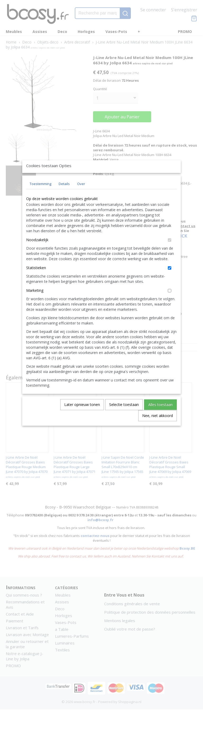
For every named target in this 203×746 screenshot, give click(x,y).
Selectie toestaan (124, 416)
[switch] (169, 252)
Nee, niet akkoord (157, 427)
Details (64, 195)
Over (81, 195)
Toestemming (40, 195)
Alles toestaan (160, 416)
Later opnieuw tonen (82, 416)
